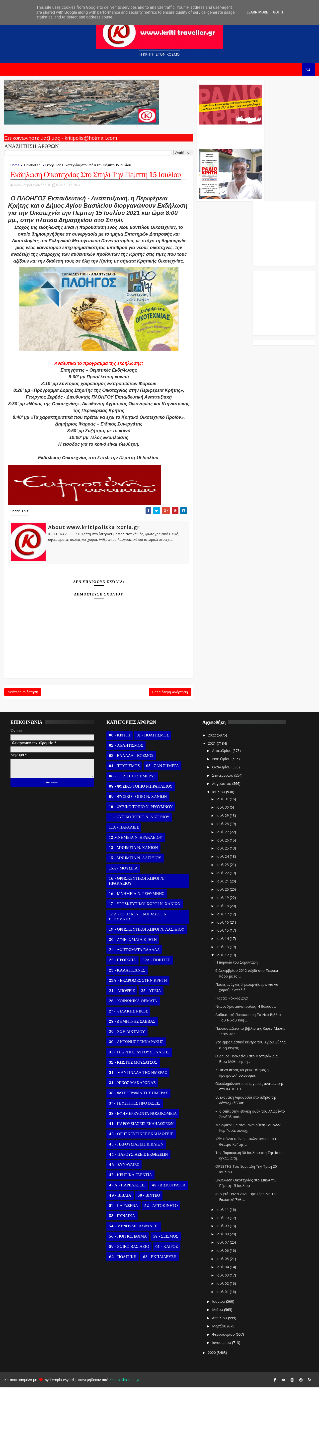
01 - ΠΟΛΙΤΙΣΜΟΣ (152, 777)
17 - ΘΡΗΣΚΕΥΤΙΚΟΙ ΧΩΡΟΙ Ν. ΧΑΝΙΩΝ (144, 946)
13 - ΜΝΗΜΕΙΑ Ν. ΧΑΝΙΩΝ (132, 890)
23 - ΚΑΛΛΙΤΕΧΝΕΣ (126, 1012)
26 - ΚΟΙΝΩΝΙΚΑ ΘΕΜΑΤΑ (132, 1043)
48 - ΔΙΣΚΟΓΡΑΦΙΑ (168, 1227)
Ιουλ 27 (222, 874)
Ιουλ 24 (222, 899)
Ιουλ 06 (222, 1293)
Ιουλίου (218, 834)
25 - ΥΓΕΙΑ (150, 1033)
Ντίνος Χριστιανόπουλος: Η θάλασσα (245, 1049)
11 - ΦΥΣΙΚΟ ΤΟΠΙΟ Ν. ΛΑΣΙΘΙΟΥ (138, 859)
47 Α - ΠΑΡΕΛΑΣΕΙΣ (126, 1227)
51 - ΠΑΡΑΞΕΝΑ (122, 1248)
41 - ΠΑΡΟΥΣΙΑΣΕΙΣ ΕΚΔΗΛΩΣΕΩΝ (140, 1166)
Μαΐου (217, 1352)
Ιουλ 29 (222, 858)
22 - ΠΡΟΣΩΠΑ (121, 1002)
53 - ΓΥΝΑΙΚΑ (121, 1258)
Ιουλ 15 (222, 973)
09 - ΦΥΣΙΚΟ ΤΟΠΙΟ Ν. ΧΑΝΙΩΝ (137, 839)
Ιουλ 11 (222, 1252)
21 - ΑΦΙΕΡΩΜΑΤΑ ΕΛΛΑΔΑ (133, 992)
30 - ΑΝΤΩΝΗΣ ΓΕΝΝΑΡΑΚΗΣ (135, 1084)
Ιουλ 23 (222, 907)
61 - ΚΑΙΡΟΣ (166, 1289)
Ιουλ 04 (222, 1309)
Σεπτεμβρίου (222, 818)
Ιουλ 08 (222, 1276)
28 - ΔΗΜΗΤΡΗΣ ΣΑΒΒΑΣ (131, 1064)
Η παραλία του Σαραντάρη (236, 1004)
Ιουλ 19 (222, 940)
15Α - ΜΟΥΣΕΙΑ (122, 910)
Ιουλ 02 (222, 1326)
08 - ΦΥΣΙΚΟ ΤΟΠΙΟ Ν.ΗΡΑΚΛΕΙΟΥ (140, 829)
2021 (211, 786)
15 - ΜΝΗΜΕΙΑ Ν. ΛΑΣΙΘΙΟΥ (134, 900)
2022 (211, 777)
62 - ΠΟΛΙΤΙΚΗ (122, 1299)
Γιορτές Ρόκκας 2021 (231, 1040)
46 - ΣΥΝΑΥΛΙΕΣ (123, 1207)
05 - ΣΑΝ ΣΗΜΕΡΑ (161, 808)
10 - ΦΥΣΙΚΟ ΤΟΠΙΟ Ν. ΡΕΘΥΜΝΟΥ (140, 849)
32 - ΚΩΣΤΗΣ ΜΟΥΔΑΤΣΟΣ (132, 1105)
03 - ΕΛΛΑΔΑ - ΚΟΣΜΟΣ (130, 798)
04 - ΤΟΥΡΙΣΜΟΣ (123, 808)
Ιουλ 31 (222, 841)
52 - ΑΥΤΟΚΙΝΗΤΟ (160, 1248)
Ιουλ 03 (222, 1317)
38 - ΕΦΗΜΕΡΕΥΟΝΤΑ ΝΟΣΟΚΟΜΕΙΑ (142, 1156)
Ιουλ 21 (222, 923)
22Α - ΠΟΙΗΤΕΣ (155, 1002)
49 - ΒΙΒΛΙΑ (119, 1238)
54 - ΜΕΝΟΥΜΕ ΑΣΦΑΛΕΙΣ (133, 1268)
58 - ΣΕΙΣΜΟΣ (165, 1279)
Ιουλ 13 (222, 989)
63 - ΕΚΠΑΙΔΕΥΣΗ (159, 1299)
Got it (278, 12)
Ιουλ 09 (222, 1268)
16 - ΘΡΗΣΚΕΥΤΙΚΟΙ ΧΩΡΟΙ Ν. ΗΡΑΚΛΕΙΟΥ (135, 924)
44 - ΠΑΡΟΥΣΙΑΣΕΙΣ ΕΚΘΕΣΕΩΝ (137, 1197)
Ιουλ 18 (222, 948)
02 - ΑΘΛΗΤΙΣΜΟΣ (125, 788)
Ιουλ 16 (222, 964)
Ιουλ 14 (222, 981)
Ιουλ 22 (222, 915)
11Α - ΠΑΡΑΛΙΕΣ (123, 869)
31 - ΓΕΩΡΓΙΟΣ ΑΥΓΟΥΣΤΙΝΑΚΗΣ (138, 1094)
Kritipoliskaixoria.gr (124, 1422)
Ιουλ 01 (222, 1334)
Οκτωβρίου (221, 809)
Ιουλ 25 (222, 890)
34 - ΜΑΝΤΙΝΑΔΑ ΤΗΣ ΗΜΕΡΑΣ (137, 1115)
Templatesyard (61, 1422)
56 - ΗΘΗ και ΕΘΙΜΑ (127, 1279)
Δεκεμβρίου (221, 793)
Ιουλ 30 (222, 850)
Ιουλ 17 (222, 956)
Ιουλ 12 (222, 997)
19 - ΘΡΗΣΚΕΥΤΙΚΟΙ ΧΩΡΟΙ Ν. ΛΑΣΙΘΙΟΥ (146, 972)
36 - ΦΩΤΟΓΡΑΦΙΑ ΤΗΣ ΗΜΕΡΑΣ (137, 1135)
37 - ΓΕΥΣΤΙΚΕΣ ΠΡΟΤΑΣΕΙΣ (134, 1146)
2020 (211, 1395)
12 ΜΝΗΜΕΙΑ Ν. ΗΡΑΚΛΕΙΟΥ (135, 880)
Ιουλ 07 (222, 1285)
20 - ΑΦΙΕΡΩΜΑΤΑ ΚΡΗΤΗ (132, 982)
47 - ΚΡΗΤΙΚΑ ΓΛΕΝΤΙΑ (130, 1217)
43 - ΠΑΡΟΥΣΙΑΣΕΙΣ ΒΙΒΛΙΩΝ (135, 1186)
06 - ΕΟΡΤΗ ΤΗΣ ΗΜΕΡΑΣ (131, 818)
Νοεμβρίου (221, 801)
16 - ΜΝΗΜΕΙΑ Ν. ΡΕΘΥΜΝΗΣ (135, 936)
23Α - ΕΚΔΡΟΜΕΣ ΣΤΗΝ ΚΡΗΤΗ (137, 1023)
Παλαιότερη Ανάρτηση (135, 733)
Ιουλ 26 (222, 882)
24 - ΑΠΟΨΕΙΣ (121, 1033)
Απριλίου (219, 1360)
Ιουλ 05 (222, 1301)
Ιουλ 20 (222, 932)
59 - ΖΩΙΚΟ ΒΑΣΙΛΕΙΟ (128, 1289)
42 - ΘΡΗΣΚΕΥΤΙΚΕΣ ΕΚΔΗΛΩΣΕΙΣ (140, 1176)
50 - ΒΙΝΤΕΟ (148, 1238)
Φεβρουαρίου (223, 1377)
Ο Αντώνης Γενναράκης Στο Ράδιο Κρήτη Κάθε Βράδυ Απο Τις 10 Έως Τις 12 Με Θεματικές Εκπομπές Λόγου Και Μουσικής (195, 136)
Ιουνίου (218, 1344)
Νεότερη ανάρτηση (22, 733)
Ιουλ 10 (222, 1260)
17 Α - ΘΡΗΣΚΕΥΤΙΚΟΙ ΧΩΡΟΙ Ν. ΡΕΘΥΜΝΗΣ (137, 959)
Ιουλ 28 (222, 866)
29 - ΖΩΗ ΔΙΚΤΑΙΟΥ (126, 1074)
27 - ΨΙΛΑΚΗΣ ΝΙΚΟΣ (127, 1053)
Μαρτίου (219, 1368)
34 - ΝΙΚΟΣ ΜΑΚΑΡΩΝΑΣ (131, 1125)
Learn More (257, 12)
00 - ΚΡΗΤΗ (119, 777)
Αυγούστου (221, 826)
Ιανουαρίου (221, 1385)
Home (14, 167)
